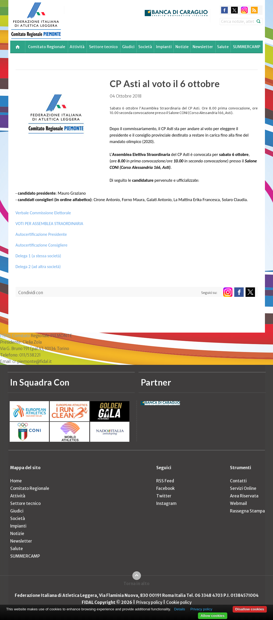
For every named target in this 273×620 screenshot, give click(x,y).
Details (179, 609)
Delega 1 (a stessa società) (38, 255)
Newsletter (203, 46)
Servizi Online (243, 488)
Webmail (238, 503)
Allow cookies (213, 616)
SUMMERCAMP (246, 46)
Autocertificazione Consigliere (42, 245)
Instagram (166, 503)
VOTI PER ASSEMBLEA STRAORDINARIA (49, 223)
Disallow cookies (249, 609)
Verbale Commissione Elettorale (43, 212)
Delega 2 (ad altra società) (38, 266)
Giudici (128, 46)
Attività (77, 46)
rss (254, 10)
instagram (244, 10)
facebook (224, 10)
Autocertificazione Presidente (41, 234)
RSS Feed (165, 480)
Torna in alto (136, 583)
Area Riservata (244, 495)
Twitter (163, 495)
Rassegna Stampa (247, 511)
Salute (223, 46)
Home (16, 480)
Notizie (182, 46)
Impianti (164, 46)
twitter (234, 10)
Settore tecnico (103, 46)
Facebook (165, 488)
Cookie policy (179, 602)
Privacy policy (149, 602)
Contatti (238, 480)
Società (145, 46)
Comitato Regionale (46, 46)
